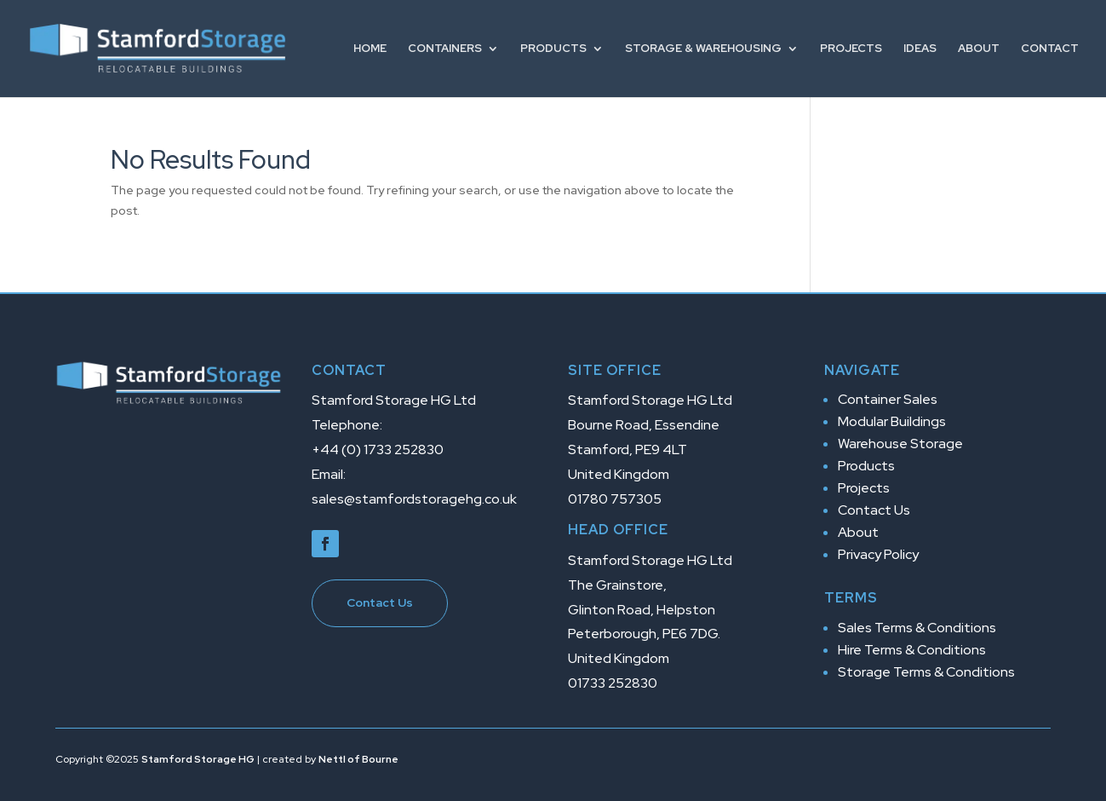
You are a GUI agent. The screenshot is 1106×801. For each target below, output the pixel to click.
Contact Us (380, 602)
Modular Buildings (892, 421)
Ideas (920, 49)
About (979, 49)
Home (370, 49)
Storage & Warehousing (703, 49)
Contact (1050, 49)
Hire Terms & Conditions (912, 650)
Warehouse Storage (900, 443)
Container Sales (887, 399)
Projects (851, 49)
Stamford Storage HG (198, 759)
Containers (445, 49)
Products (553, 49)
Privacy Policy (878, 554)
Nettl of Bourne (358, 759)
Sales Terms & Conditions (917, 628)
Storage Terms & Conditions (926, 672)
